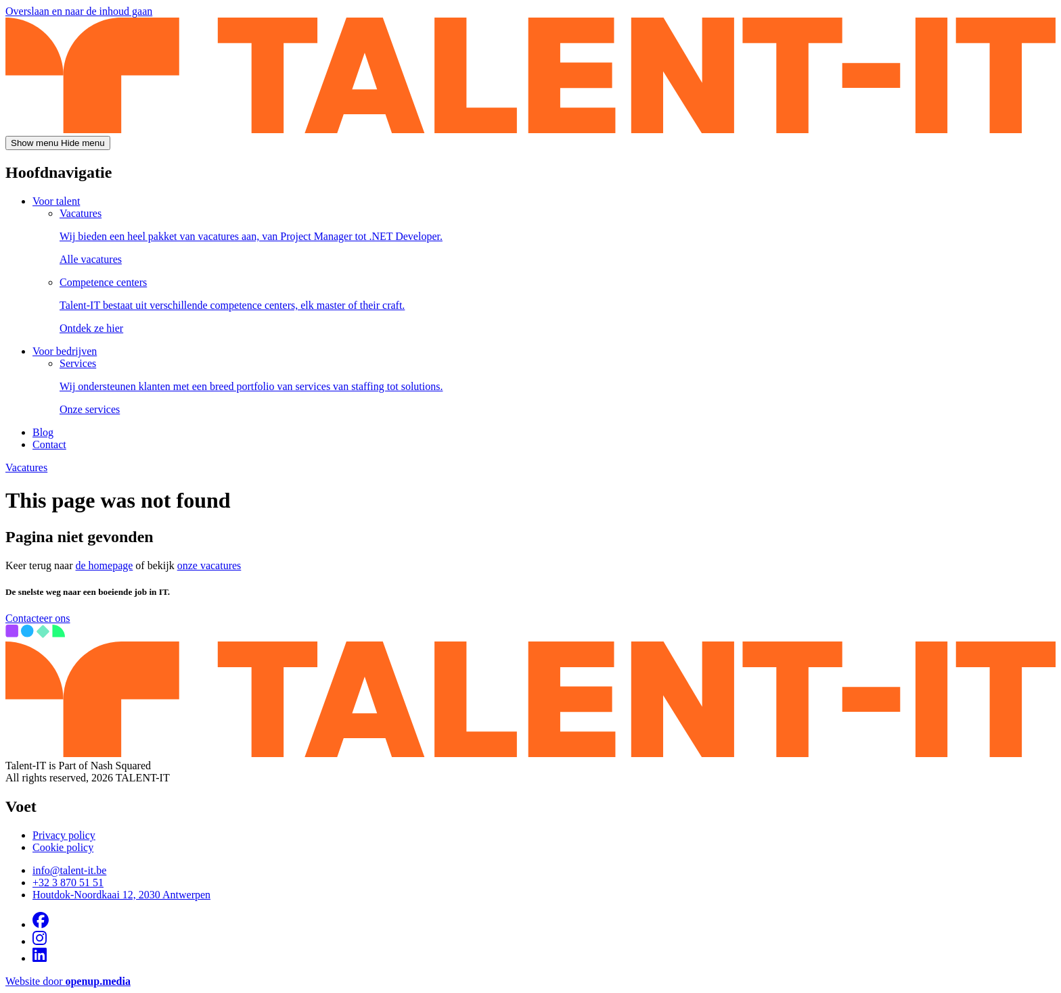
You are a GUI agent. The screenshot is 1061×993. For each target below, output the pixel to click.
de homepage (104, 565)
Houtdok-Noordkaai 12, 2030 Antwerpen (121, 894)
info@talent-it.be (69, 870)
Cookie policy (62, 847)
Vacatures (26, 467)
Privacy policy (63, 835)
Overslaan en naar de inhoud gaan (78, 11)
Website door (68, 981)
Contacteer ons (37, 618)
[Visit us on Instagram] (39, 941)
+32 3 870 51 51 (68, 882)
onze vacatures (209, 565)
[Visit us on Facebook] (40, 924)
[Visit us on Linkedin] (39, 958)
